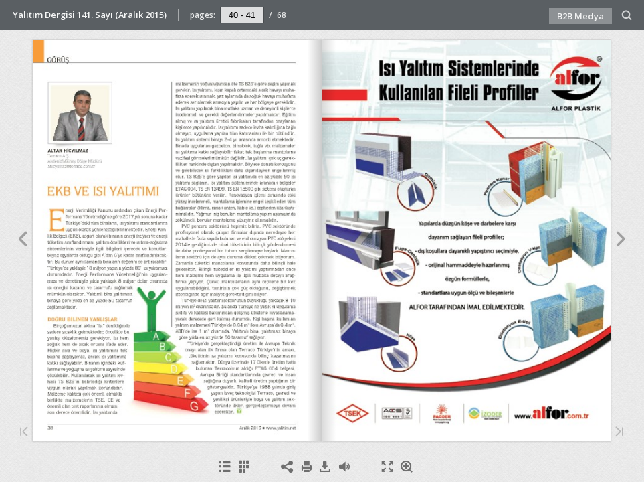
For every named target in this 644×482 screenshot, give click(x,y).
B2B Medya (580, 16)
